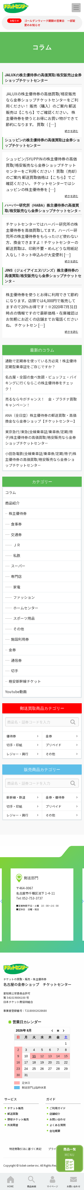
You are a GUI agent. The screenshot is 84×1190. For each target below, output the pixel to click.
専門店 (16, 576)
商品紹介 (12, 503)
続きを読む (71, 131)
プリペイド (53, 745)
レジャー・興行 (17, 754)
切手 (14, 670)
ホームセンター (25, 608)
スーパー (18, 565)
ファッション (24, 597)
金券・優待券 (55, 797)
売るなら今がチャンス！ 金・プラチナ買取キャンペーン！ (41, 402)
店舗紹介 (55, 1114)
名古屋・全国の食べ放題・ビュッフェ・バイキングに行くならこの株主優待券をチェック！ (41, 382)
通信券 (16, 660)
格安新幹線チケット (25, 681)
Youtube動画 (16, 691)
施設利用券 (20, 639)
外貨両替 (12, 1125)
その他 (18, 628)
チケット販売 (15, 1108)
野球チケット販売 (18, 1119)
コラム (10, 492)
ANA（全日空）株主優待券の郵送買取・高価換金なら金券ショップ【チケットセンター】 (41, 418)
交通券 (16, 534)
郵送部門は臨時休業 (34, 1087)
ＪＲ (16, 545)
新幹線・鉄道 (15, 797)
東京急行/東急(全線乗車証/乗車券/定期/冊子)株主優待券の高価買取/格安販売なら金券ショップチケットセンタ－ (40, 437)
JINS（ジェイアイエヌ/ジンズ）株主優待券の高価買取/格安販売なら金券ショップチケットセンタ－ (43, 275)
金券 (12, 649)
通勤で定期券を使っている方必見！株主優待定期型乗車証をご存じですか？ (41, 363)
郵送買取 (12, 1114)
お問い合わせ (58, 1119)
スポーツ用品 (24, 618)
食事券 (16, 524)
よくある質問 (58, 1125)
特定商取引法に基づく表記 (25, 1149)
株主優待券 (18, 513)
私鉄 (16, 555)
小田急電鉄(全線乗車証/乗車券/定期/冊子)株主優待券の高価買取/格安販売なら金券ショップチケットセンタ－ (40, 459)
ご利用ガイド (58, 1108)
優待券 (11, 736)
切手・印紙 (14, 745)
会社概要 (55, 1131)
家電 (16, 587)
